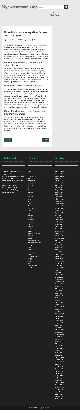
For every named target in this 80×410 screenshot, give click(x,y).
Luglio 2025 (58, 187)
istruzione (31, 208)
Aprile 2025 (58, 194)
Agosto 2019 (59, 343)
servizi (28, 40)
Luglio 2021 (58, 291)
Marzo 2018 (58, 380)
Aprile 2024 (58, 222)
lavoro (30, 210)
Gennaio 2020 (59, 332)
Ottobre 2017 (59, 389)
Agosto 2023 (59, 240)
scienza (30, 236)
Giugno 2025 (58, 190)
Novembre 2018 (59, 364)
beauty (30, 187)
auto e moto (32, 180)
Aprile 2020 (58, 325)
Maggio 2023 (59, 247)
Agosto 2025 (59, 185)
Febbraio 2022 (59, 275)
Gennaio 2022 (59, 277)
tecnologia (31, 252)
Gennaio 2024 (59, 229)
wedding (31, 268)
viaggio (30, 261)
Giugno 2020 (58, 320)
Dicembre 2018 (59, 362)
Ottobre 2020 (59, 311)
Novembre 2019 (59, 337)
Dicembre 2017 (59, 387)
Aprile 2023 (58, 249)
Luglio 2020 (58, 318)
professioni (31, 229)
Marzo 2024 (58, 224)
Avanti (46, 140)
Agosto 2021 (59, 288)
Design (30, 194)
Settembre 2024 (59, 210)
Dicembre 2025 (59, 176)
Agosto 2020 (59, 316)
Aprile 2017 (58, 398)
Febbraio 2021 (59, 302)
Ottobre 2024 (59, 208)
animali (30, 171)
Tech (29, 249)
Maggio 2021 (59, 295)
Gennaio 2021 (59, 304)
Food (29, 203)
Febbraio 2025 (59, 199)
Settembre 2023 (59, 238)
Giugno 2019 (58, 348)
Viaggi (30, 258)
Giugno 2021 (58, 293)
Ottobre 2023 (59, 236)
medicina (31, 222)
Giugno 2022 (58, 265)
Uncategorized (32, 256)
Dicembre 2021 (59, 279)
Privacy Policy (54, 15)
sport (29, 247)
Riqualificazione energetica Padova (16, 85)
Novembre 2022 (59, 261)
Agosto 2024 (59, 213)
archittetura (31, 174)
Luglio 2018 (58, 373)
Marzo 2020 (58, 327)
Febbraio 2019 (59, 357)
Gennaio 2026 (59, 174)
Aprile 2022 (58, 270)
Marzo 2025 (58, 197)
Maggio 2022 (59, 268)
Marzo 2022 (58, 272)
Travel (30, 254)
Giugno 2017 (58, 394)
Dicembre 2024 (59, 203)
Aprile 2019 (58, 353)
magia (30, 217)
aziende (30, 185)
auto (29, 178)
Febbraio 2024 (59, 226)
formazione (31, 206)
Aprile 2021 (58, 298)
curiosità (30, 192)
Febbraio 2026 (59, 171)
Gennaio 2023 (59, 256)
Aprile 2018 (58, 378)
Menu (4, 3)
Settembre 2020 (59, 314)
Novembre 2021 (59, 281)
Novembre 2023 (59, 233)
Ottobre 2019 (59, 339)
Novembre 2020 (59, 309)
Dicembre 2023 (59, 231)
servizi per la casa (33, 240)
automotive (31, 183)
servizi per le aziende (34, 242)
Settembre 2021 (59, 286)
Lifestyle (30, 215)
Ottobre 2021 (59, 284)
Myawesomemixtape (21, 7)
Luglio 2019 (58, 346)
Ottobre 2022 (59, 263)
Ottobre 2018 (59, 366)
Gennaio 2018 (59, 385)
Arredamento (32, 176)
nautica (30, 226)
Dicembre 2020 (59, 307)
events (30, 199)
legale (30, 213)
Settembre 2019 (59, 341)
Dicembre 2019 (59, 334)
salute (30, 231)
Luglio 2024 (58, 215)
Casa (29, 190)
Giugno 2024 (58, 217)
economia (31, 197)
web (29, 263)
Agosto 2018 (59, 371)
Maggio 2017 (59, 396)
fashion (30, 201)
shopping (31, 245)
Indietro (8, 140)
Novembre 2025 (59, 178)
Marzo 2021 (58, 300)
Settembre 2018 (59, 369)
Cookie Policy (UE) (54, 13)
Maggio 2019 (59, 350)
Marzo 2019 (58, 355)
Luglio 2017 (58, 392)
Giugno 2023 (58, 245)
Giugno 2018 (58, 376)
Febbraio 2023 (59, 254)
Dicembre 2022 (59, 258)
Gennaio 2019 (59, 359)
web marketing (32, 265)
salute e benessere (34, 233)
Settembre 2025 (59, 183)
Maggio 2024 (59, 219)
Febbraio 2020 (59, 330)
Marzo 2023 (58, 252)
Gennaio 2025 (59, 201)
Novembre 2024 (59, 206)
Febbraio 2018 (59, 382)
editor (8, 40)
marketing (31, 219)
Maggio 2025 (59, 192)
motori (30, 224)
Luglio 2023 (58, 242)
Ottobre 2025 (59, 180)
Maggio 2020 (59, 323)
